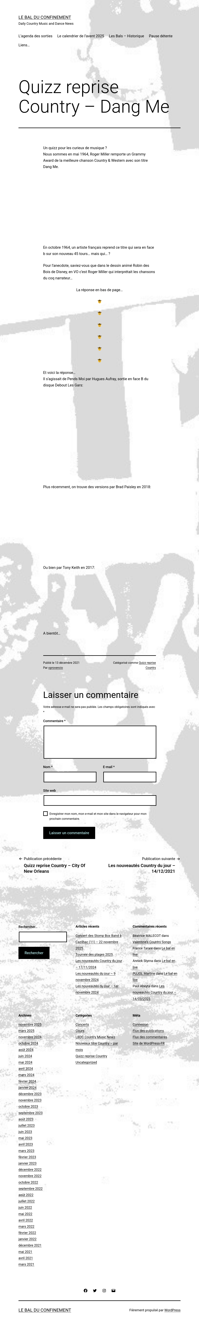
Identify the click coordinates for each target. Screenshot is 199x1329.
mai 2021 (25, 1252)
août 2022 (25, 1195)
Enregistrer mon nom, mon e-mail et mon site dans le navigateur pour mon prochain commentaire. (98, 816)
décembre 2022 (30, 1170)
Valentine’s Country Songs (152, 942)
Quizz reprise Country (91, 1056)
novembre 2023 (30, 1100)
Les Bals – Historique (126, 36)
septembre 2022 (30, 1189)
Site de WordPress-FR (149, 1043)
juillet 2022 (26, 1201)
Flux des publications (148, 1031)
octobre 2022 (28, 1182)
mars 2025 (26, 1031)
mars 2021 (26, 1264)
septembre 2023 (30, 1113)
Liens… (24, 45)
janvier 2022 (27, 1239)
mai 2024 (25, 1062)
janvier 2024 (27, 1088)
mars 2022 (26, 1226)
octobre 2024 (28, 1043)
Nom (48, 767)
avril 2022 (25, 1220)
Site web (49, 790)
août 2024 (25, 1050)
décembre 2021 (30, 1245)
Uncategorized (86, 1062)
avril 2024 (25, 1069)
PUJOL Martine (144, 973)
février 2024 (27, 1081)
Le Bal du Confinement (44, 17)
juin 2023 (25, 1132)
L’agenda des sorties (35, 36)
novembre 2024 (30, 1037)
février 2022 (27, 1233)
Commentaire (54, 721)
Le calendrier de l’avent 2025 (80, 36)
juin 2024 (25, 1056)
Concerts (82, 1024)
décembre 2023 (30, 1094)
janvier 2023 (27, 1163)
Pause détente (161, 36)
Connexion (140, 1024)
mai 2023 (25, 1138)
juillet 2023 (26, 1125)
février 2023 (27, 1157)
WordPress (172, 1310)
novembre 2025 (30, 1024)
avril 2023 (25, 1144)
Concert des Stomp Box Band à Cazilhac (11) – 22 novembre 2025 (98, 942)
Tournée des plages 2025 (94, 954)
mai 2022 (25, 1214)
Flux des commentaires (150, 1037)
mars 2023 (26, 1151)
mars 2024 (26, 1075)
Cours (80, 1031)
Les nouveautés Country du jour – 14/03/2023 (154, 992)
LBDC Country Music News (95, 1037)
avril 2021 (25, 1258)
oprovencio (55, 667)
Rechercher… (28, 927)
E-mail (109, 767)
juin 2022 (25, 1207)
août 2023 (25, 1119)
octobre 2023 (28, 1106)
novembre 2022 (30, 1176)
